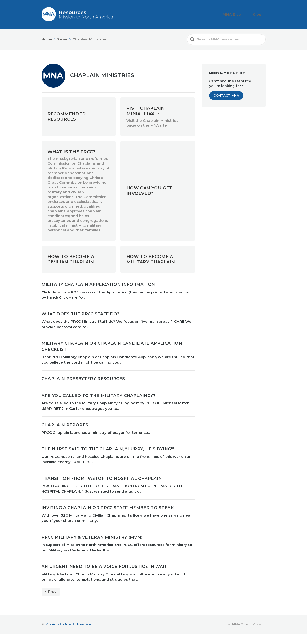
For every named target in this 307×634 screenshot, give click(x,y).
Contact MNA (226, 95)
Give (259, 14)
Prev (52, 591)
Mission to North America (68, 624)
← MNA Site (237, 14)
